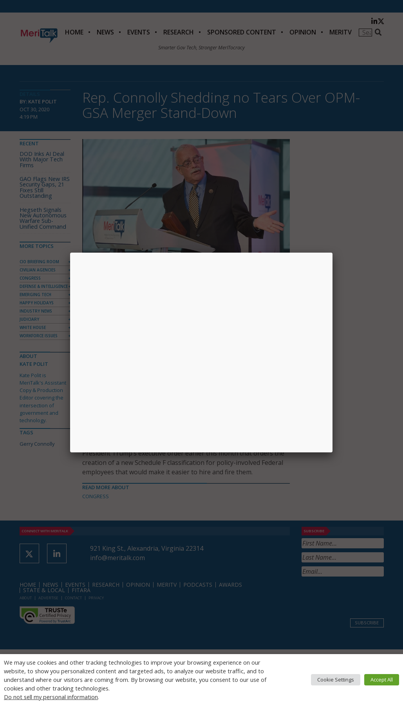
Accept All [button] (381, 679)
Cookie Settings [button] (335, 679)
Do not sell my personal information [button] (51, 697)
